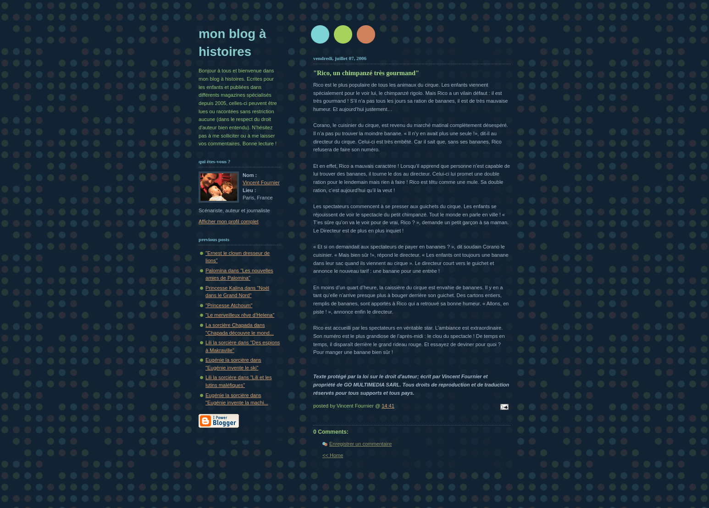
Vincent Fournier (261, 182)
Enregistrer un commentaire (360, 444)
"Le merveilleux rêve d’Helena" (239, 315)
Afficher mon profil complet (229, 221)
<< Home (332, 455)
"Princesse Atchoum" (228, 305)
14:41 (388, 406)
